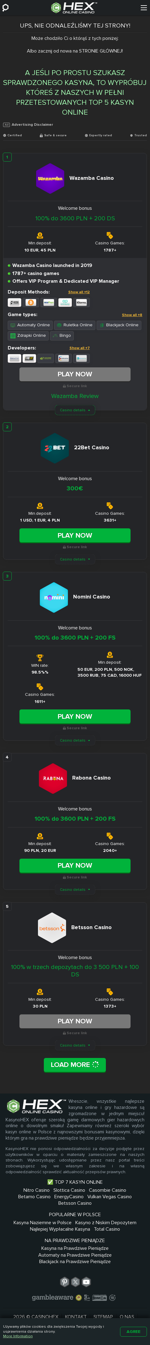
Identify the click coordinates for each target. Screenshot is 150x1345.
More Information (18, 1336)
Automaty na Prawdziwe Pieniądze (75, 1255)
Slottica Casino (69, 1190)
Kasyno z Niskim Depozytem (105, 1223)
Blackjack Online (119, 325)
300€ (75, 488)
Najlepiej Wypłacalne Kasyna (60, 1229)
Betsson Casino (75, 1203)
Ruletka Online (75, 325)
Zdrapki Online (28, 335)
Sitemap (103, 1317)
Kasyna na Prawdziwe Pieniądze (75, 1248)
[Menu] (144, 7)
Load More (75, 1064)
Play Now (75, 374)
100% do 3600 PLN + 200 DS (75, 218)
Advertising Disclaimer (28, 124)
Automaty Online (30, 325)
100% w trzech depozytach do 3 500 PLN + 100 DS (75, 970)
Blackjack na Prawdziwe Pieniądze (75, 1261)
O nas (127, 1317)
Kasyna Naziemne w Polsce (43, 1223)
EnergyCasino (69, 1197)
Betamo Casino (34, 1197)
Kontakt (76, 1317)
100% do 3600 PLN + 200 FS (75, 637)
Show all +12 (79, 292)
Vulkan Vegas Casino (109, 1197)
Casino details (72, 410)
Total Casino (107, 1229)
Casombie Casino (107, 1190)
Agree (133, 1331)
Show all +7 (79, 348)
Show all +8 (132, 315)
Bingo (62, 335)
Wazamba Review (75, 396)
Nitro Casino (36, 1190)
